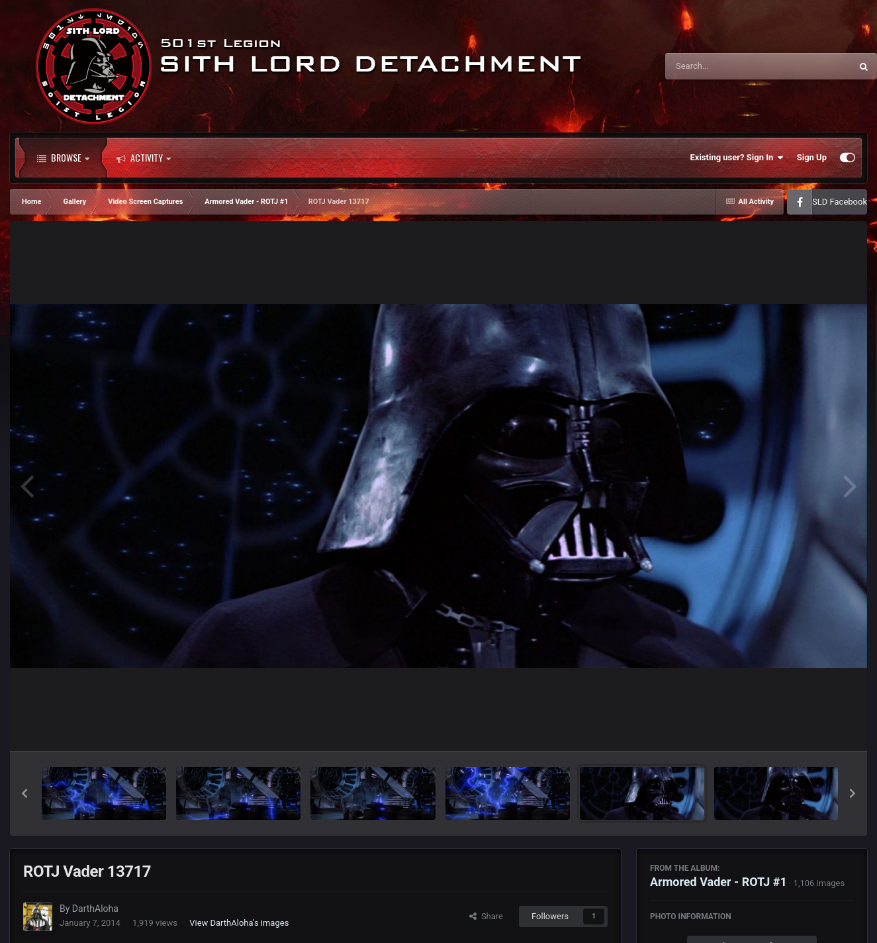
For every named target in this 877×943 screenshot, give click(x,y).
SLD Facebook (839, 202)
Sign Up (812, 157)
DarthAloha (95, 908)
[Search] (724, 66)
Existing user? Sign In (737, 157)
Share (486, 916)
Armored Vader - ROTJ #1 (718, 882)
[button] (24, 793)
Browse (63, 157)
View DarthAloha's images (239, 923)
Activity (144, 157)
